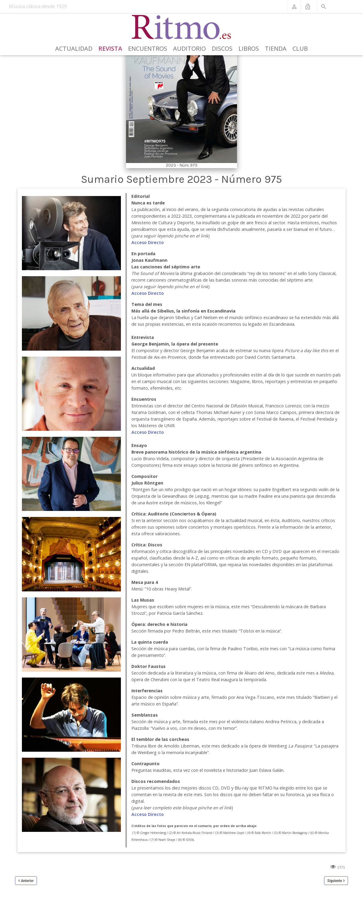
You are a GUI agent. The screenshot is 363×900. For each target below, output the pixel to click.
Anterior (27, 880)
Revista (110, 48)
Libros (248, 48)
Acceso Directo (147, 242)
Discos (222, 48)
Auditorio (189, 48)
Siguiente (334, 880)
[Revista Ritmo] (181, 27)
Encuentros (147, 48)
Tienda (275, 48)
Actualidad (73, 48)
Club (300, 48)
